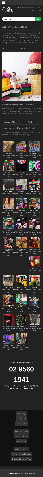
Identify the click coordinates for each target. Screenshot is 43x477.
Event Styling (22, 423)
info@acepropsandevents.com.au (29, 8)
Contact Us (21, 441)
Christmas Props (21, 449)
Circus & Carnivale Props (21, 459)
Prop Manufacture (21, 431)
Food (30, 122)
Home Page (21, 414)
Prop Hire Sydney (21, 436)
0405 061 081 (33, 386)
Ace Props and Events (27, 473)
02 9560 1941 (36, 10)
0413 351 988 (16, 386)
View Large (6, 155)
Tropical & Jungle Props (21, 454)
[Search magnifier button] (38, 19)
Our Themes (21, 419)
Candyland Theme (10, 122)
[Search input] (18, 19)
